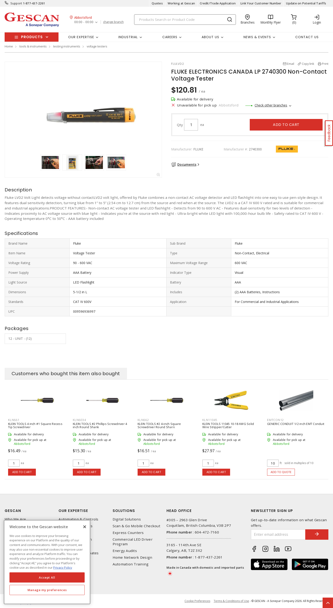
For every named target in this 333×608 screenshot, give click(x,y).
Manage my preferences (47, 590)
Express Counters (128, 532)
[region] (47, 562)
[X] (85, 527)
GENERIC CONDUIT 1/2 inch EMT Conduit (295, 424)
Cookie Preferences (197, 601)
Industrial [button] (128, 37)
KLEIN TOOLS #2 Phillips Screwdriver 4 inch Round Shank (100, 425)
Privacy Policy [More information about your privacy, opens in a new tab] (62, 567)
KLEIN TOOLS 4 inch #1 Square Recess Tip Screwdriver (35, 425)
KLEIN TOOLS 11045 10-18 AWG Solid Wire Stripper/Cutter (228, 425)
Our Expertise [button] (81, 37)
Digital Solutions (127, 519)
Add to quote (281, 472)
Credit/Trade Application (218, 3)
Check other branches (271, 105)
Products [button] (32, 36)
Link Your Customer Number (260, 3)
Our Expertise (73, 510)
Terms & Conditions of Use (231, 601)
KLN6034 (79, 420)
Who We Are (15, 519)
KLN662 (143, 420)
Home (9, 46)
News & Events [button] (257, 37)
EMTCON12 (275, 420)
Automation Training (131, 564)
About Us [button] (210, 37)
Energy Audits (125, 551)
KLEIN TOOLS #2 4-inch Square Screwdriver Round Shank (159, 425)
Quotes (157, 3)
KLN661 (13, 420)
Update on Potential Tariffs (306, 3)
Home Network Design (132, 557)
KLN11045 (209, 420)
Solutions (124, 510)
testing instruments (66, 46)
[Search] (185, 19)
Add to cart (286, 124)
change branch (113, 22)
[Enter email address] (278, 534)
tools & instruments (33, 46)
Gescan (13, 510)
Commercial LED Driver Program (133, 541)
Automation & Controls (78, 519)
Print (325, 64)
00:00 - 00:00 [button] (83, 22)
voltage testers (97, 46)
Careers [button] (169, 37)
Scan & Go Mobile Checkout (136, 526)
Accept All (47, 577)
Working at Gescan (181, 3)
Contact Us (307, 37)
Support (16, 3)
